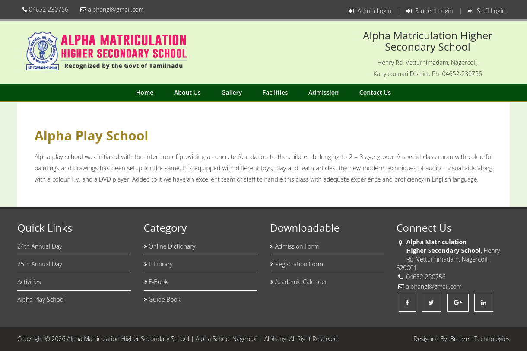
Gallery (231, 92)
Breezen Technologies (480, 339)
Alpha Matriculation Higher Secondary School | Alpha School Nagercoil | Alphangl (177, 339)
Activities (29, 282)
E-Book (156, 282)
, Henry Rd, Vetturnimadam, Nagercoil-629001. (448, 259)
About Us (187, 92)
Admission (323, 92)
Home (145, 92)
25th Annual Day (39, 264)
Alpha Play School (41, 299)
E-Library (158, 264)
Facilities (275, 92)
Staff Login (486, 10)
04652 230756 (45, 9)
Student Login (429, 10)
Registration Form (296, 264)
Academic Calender (298, 282)
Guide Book (162, 299)
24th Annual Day (39, 246)
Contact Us (375, 92)
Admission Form (294, 246)
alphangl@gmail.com (112, 9)
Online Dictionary (170, 246)
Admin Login (370, 10)
